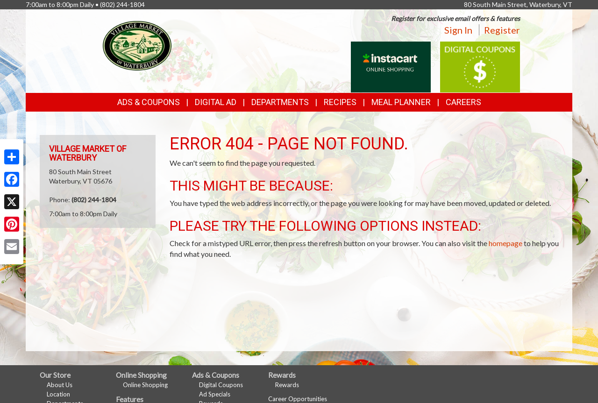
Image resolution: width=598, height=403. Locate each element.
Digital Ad (215, 102)
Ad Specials (214, 394)
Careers (463, 102)
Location (58, 394)
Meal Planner (401, 102)
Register (502, 29)
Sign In (458, 29)
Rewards (287, 385)
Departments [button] (280, 102)
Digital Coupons (221, 385)
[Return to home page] (137, 45)
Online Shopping (145, 385)
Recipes (340, 102)
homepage (505, 243)
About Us (59, 385)
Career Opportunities (297, 399)
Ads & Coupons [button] (148, 102)
